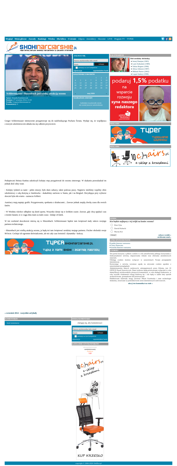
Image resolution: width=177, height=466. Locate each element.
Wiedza (51, 39)
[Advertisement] (88, 18)
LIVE (110, 39)
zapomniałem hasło (100, 70)
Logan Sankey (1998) (140, 74)
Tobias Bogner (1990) (140, 66)
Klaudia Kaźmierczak (20, 98)
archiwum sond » (164, 237)
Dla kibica (61, 39)
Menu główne (21, 39)
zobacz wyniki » (165, 235)
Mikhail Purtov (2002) (140, 71)
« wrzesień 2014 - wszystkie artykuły (21, 313)
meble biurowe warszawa (120, 243)
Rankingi (42, 39)
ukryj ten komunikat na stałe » (140, 283)
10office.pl (98, 463)
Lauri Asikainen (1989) (141, 64)
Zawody (32, 39)
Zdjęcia (81, 39)
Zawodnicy (91, 39)
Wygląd (9, 39)
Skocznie (101, 39)
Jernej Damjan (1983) (140, 61)
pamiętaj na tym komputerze (87, 67)
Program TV (119, 39)
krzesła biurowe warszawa (121, 247)
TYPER (130, 39)
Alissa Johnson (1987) (140, 69)
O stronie (72, 39)
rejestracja (77, 70)
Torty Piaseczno (117, 245)
